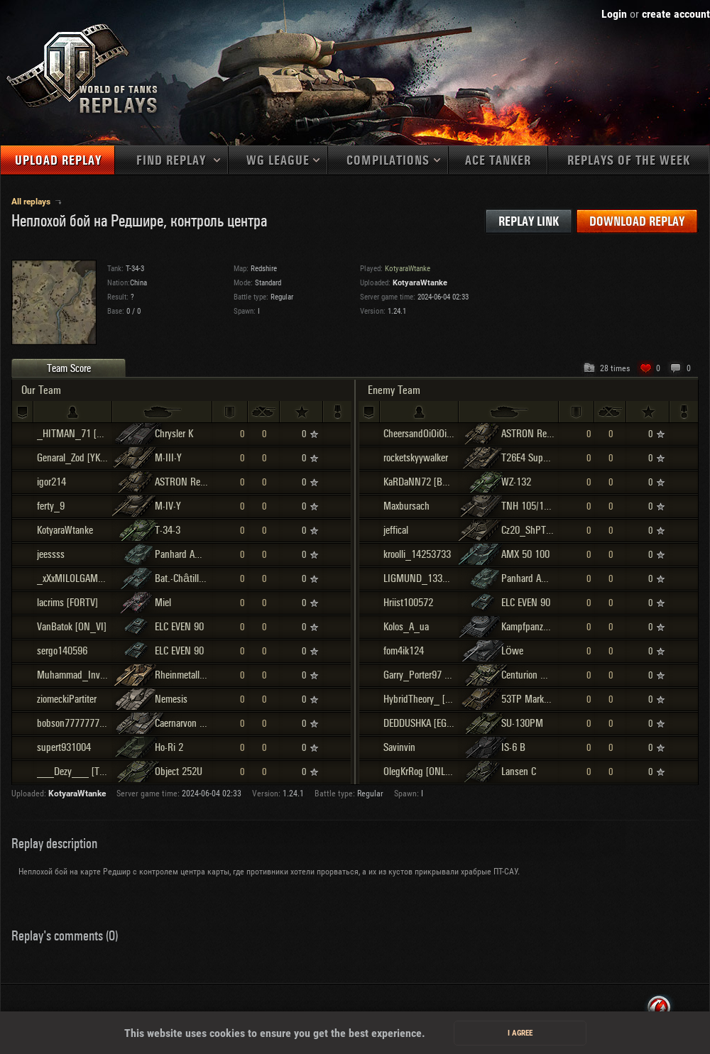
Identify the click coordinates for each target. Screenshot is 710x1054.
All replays (32, 202)
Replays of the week (628, 160)
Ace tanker (498, 160)
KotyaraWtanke (420, 282)
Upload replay (58, 160)
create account (676, 14)
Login (614, 14)
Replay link (528, 221)
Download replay (636, 221)
